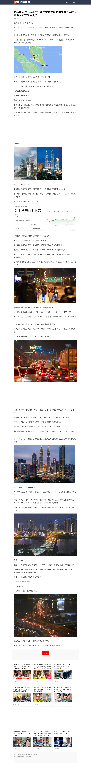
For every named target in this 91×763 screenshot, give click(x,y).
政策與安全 (21, 756)
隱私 (28, 756)
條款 (25, 756)
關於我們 (16, 756)
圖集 (66, 2)
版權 (30, 756)
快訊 (74, 2)
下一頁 (45, 653)
